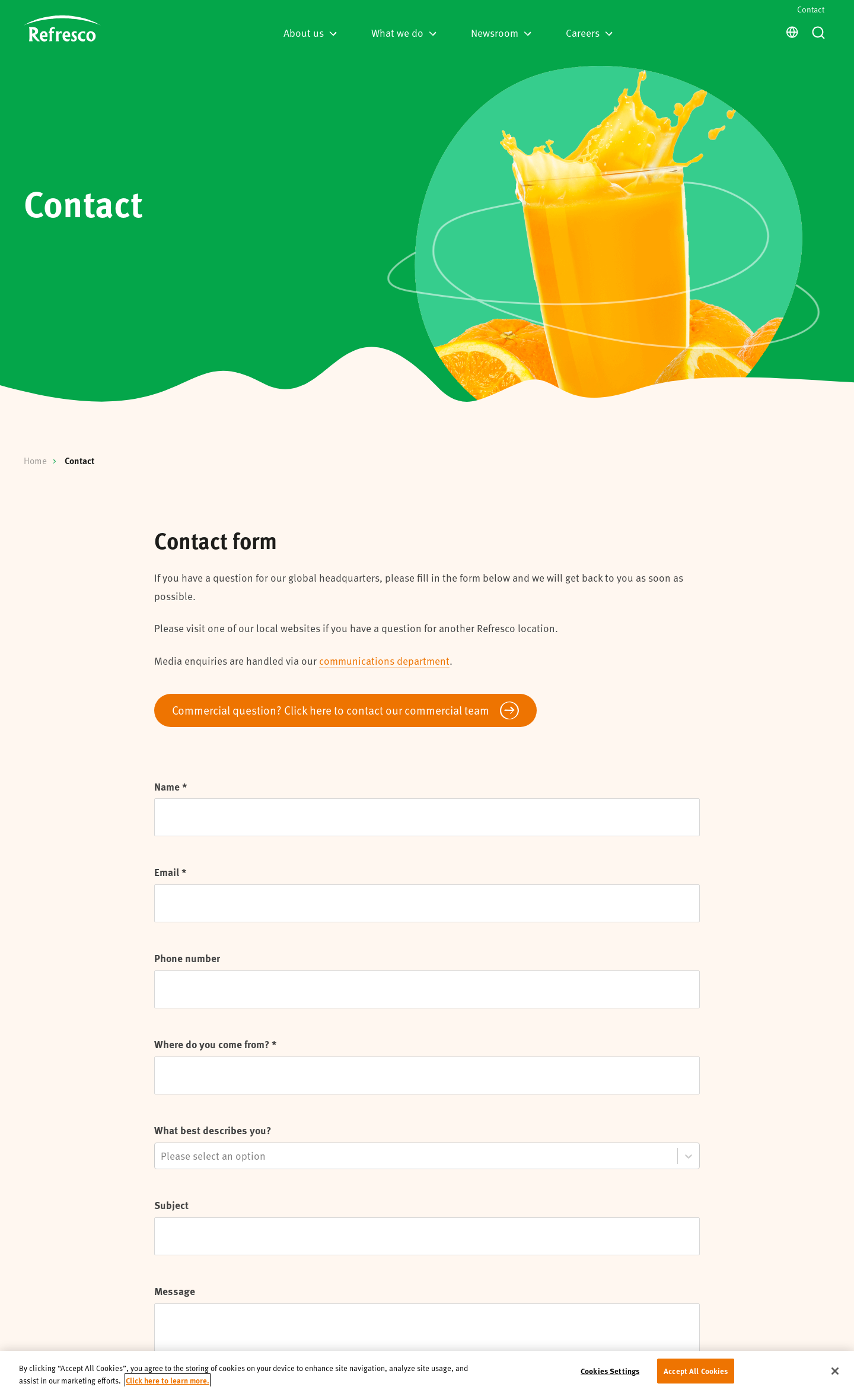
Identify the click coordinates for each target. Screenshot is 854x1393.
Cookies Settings (610, 1370)
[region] (427, 1372)
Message (174, 1290)
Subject (171, 1204)
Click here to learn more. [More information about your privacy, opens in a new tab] (167, 1380)
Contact (810, 9)
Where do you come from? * (215, 1043)
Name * (170, 786)
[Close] (835, 1371)
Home (35, 460)
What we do (403, 33)
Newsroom (501, 33)
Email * (170, 871)
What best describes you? (212, 1129)
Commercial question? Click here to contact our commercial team (330, 710)
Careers (589, 33)
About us (310, 33)
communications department (384, 660)
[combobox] (162, 1156)
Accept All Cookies (696, 1370)
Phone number (187, 957)
